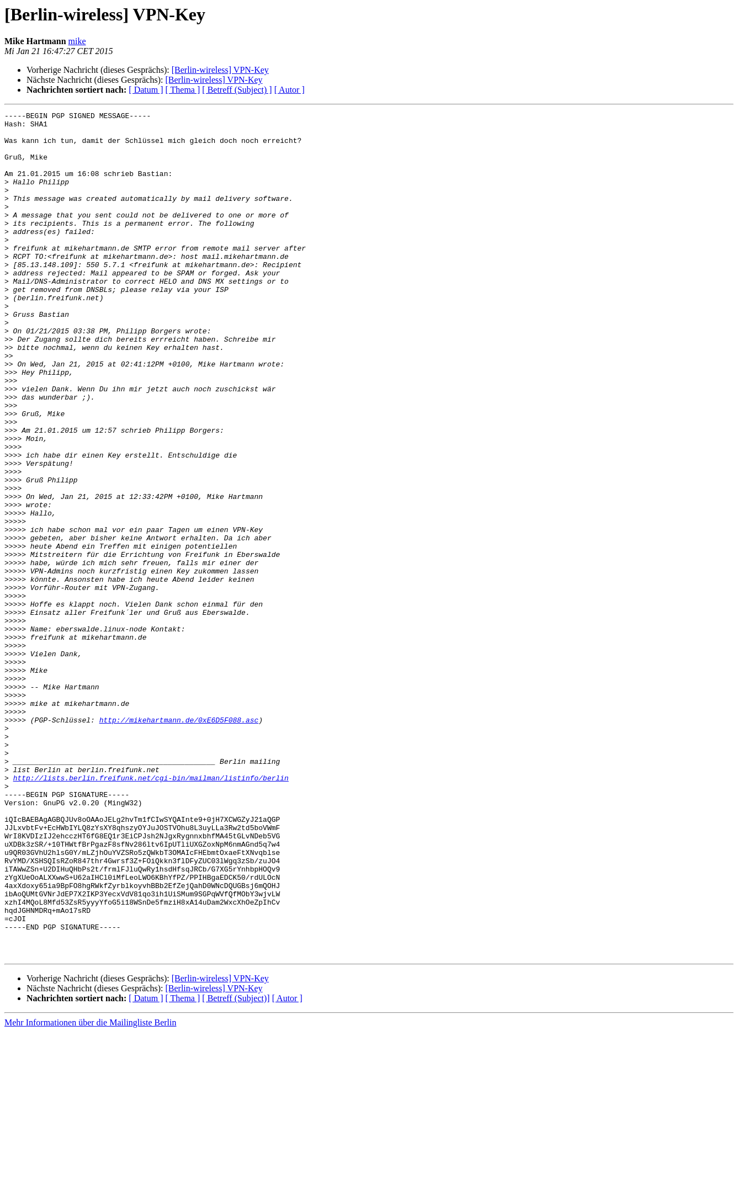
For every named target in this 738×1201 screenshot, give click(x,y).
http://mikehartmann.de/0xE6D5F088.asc (179, 842)
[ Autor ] (289, 89)
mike (77, 41)
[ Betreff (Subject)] (235, 1167)
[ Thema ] (183, 89)
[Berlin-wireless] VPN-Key (220, 70)
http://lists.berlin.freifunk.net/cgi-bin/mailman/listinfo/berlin (151, 912)
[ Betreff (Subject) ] (237, 89)
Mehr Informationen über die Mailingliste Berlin (90, 1191)
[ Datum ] (146, 89)
